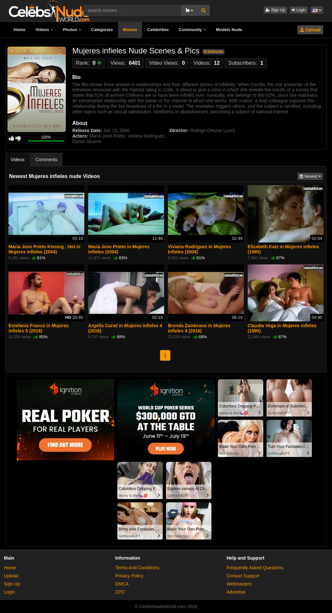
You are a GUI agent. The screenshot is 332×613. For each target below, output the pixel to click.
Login (299, 10)
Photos (72, 29)
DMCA (121, 583)
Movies (130, 29)
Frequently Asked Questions (255, 567)
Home (19, 29)
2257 (120, 592)
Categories (102, 29)
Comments (47, 159)
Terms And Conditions (137, 567)
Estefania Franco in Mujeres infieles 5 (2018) (38, 328)
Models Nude (229, 29)
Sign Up (275, 10)
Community (192, 29)
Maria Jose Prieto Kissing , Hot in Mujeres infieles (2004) (44, 249)
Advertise (236, 592)
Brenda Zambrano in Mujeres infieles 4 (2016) (199, 328)
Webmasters (239, 583)
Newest (311, 176)
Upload (310, 29)
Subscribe (213, 51)
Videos (44, 29)
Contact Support (243, 575)
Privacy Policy (129, 575)
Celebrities (158, 29)
